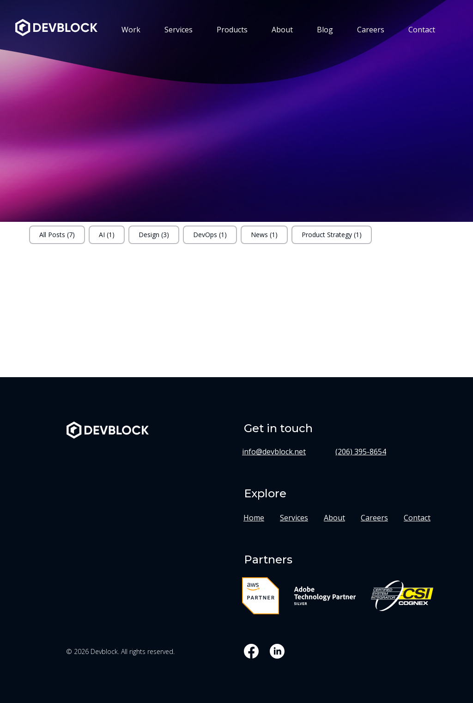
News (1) (264, 234)
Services (178, 29)
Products (232, 29)
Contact (421, 29)
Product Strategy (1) (332, 234)
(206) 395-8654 (360, 451)
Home (253, 518)
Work (130, 29)
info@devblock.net (274, 451)
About (282, 29)
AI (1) (107, 234)
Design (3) (154, 234)
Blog (325, 29)
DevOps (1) (210, 234)
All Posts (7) (57, 234)
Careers (370, 29)
